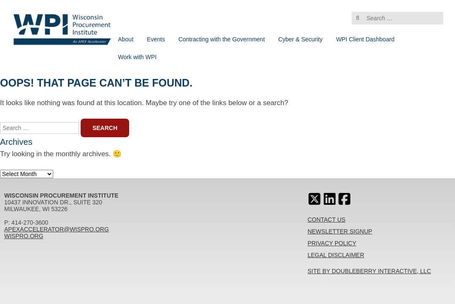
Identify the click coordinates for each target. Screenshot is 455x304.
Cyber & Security (300, 39)
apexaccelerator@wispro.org (56, 229)
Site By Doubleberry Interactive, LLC (369, 271)
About (125, 39)
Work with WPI (137, 57)
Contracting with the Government (222, 39)
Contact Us (327, 219)
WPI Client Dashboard (365, 39)
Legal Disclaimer (336, 255)
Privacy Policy (332, 243)
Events (156, 39)
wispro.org (23, 236)
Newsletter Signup (340, 231)
